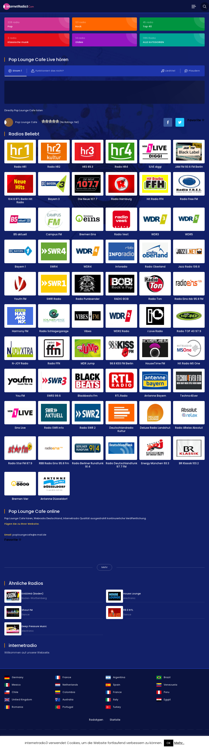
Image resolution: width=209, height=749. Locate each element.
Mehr (104, 567)
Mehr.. (179, 743)
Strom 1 (15, 70)
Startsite (115, 719)
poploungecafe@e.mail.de (29, 534)
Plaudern (192, 70)
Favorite (196, 120)
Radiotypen (96, 719)
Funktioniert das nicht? (47, 70)
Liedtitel (168, 70)
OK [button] (169, 743)
